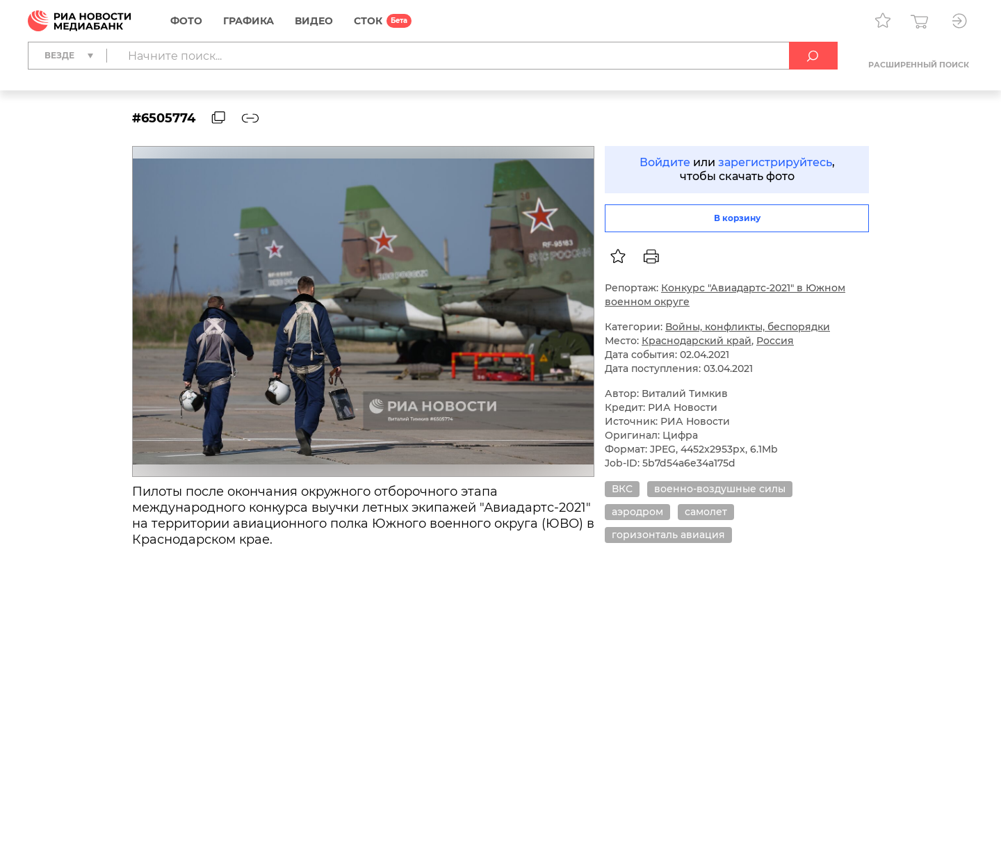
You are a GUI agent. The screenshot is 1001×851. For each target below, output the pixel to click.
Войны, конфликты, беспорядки (747, 327)
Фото (186, 21)
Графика (248, 21)
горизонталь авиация (668, 534)
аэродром (637, 511)
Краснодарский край (696, 340)
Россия (775, 340)
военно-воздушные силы (720, 489)
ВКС (622, 489)
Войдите (665, 162)
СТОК (368, 21)
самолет (706, 511)
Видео (314, 21)
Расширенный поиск (918, 65)
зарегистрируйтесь (775, 162)
